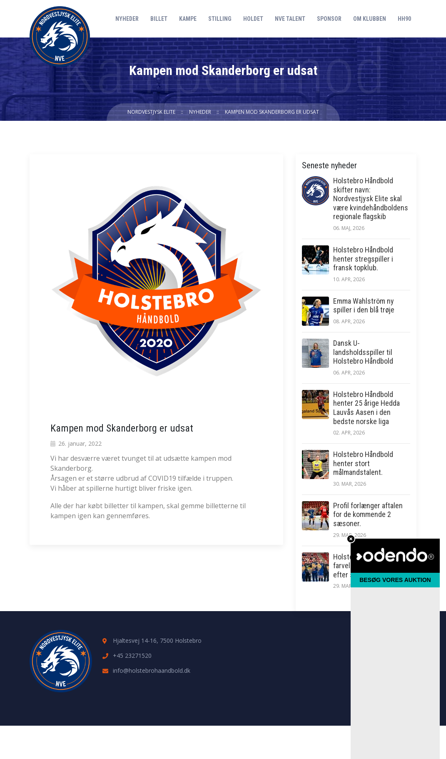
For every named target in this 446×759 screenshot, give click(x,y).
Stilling (220, 18)
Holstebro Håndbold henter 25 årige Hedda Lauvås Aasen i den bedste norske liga (366, 408)
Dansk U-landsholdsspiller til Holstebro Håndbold (363, 352)
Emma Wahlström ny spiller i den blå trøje (363, 306)
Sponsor (329, 18)
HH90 (404, 18)
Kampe (188, 18)
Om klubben (369, 18)
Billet (158, 18)
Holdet (253, 18)
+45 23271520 (132, 655)
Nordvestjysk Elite (151, 111)
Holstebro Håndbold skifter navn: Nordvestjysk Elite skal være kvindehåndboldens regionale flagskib (370, 198)
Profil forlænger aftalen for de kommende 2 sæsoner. (368, 514)
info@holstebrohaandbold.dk (151, 670)
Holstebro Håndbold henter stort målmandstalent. (363, 463)
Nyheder (127, 18)
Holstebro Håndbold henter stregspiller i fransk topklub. (363, 258)
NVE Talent (290, 18)
